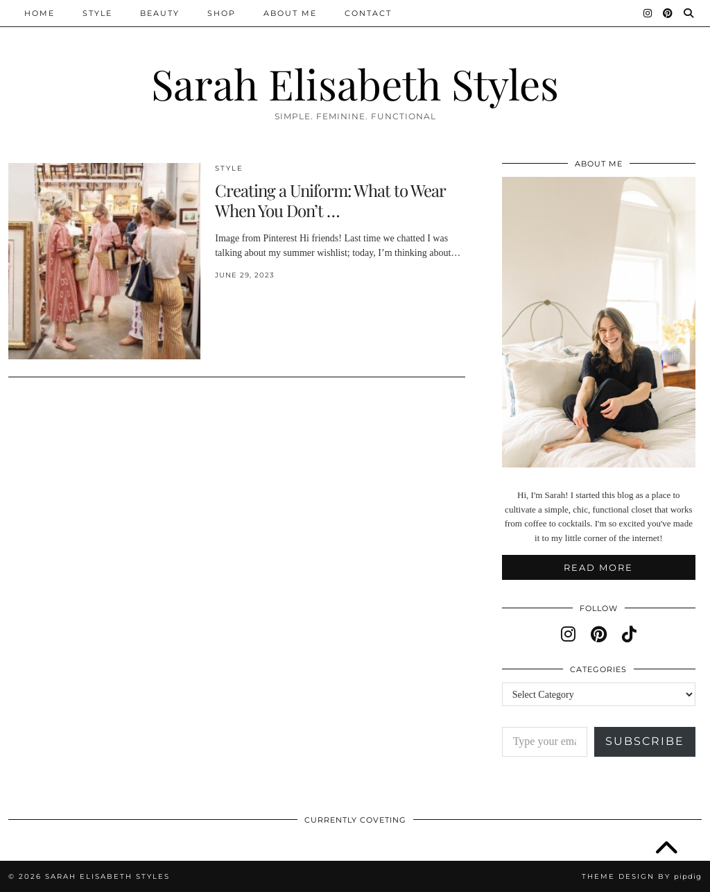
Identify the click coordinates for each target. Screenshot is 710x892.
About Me (290, 13)
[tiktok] (629, 635)
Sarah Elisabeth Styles (355, 83)
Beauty (160, 13)
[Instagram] (648, 13)
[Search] (689, 13)
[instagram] (568, 635)
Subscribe (644, 741)
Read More (598, 567)
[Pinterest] (668, 13)
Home (39, 13)
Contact (368, 13)
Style (97, 13)
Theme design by (642, 876)
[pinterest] (599, 635)
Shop (221, 13)
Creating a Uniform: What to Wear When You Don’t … (330, 200)
